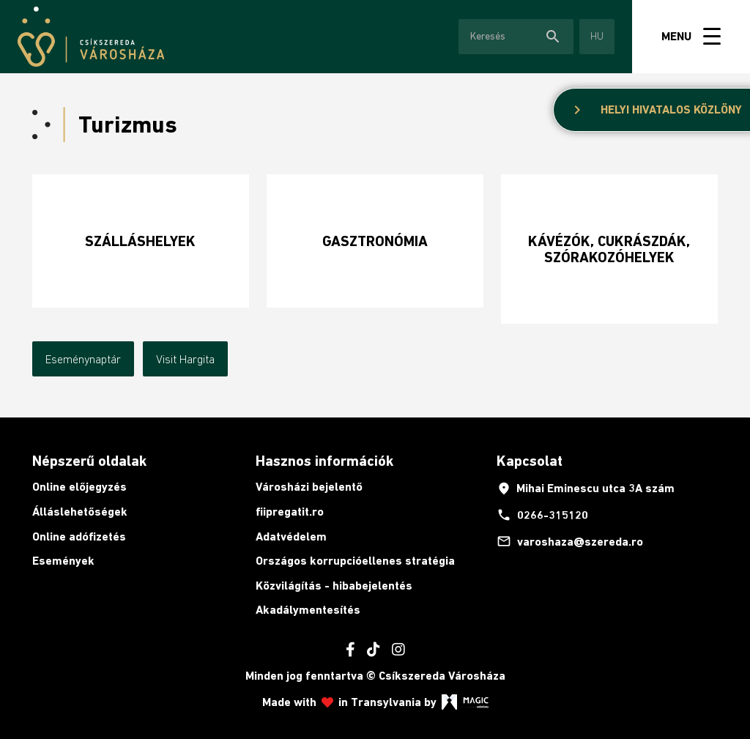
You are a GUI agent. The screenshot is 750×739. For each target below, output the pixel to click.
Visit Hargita (185, 358)
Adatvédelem (291, 536)
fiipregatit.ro (290, 512)
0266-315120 (542, 515)
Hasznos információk (324, 460)
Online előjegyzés (79, 487)
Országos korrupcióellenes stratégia (355, 561)
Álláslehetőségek (79, 512)
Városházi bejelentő (309, 487)
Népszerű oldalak (89, 460)
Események (63, 561)
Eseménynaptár (83, 358)
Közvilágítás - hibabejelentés (334, 586)
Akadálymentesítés (308, 610)
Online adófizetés (79, 536)
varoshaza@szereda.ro (570, 541)
